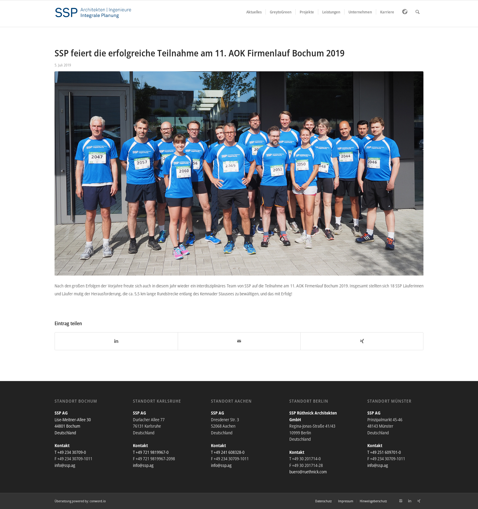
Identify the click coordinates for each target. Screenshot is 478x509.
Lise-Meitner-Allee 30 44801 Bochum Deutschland (73, 426)
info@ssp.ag (65, 465)
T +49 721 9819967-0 (151, 452)
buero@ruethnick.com (308, 472)
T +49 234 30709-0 (70, 452)
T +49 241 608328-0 (227, 452)
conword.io (98, 501)
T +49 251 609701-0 (384, 452)
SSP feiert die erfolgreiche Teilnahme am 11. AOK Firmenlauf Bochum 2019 (199, 53)
